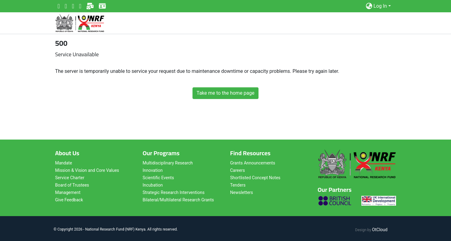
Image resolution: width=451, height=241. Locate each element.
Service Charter (69, 177)
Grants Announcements (252, 162)
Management (67, 192)
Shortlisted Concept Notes (255, 177)
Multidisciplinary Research (168, 162)
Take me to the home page (225, 93)
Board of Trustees (72, 185)
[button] (369, 6)
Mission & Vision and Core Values (87, 170)
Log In (380, 6)
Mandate (63, 162)
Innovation (153, 170)
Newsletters (241, 192)
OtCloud (379, 229)
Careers (237, 170)
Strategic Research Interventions (174, 192)
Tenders (238, 185)
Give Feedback (69, 199)
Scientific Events (158, 177)
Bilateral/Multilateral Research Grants (178, 199)
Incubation (153, 185)
